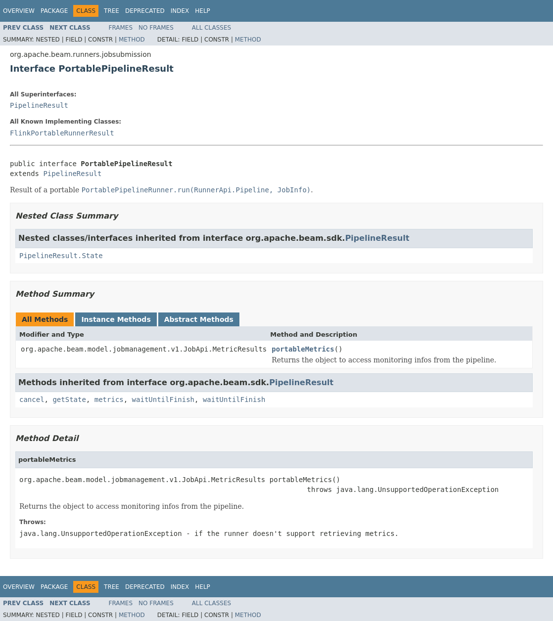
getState (69, 399)
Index (180, 10)
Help (202, 10)
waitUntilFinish (163, 399)
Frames (121, 27)
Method (132, 39)
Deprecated (145, 10)
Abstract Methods (198, 319)
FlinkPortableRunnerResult (62, 133)
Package (54, 10)
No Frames (156, 27)
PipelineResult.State (61, 256)
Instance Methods (115, 319)
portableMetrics (303, 349)
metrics (109, 399)
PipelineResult (39, 105)
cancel (32, 399)
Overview (19, 10)
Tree (111, 10)
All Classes (211, 27)
